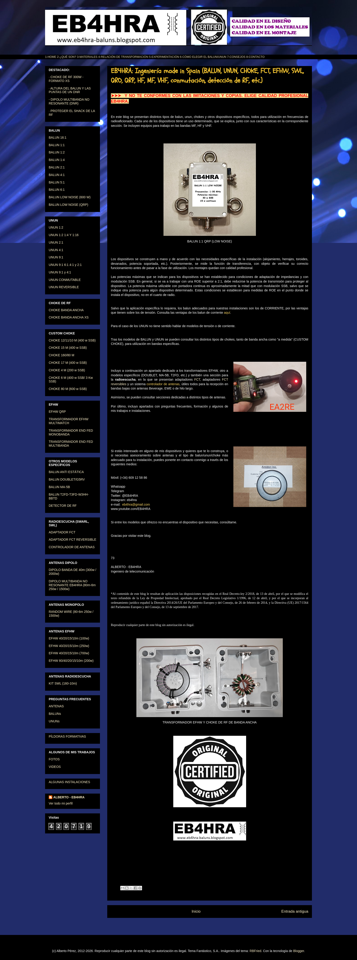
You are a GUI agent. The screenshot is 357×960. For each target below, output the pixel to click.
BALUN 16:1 (57, 137)
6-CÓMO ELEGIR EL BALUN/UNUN (203, 57)
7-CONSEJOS (236, 57)
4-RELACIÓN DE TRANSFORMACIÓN (123, 57)
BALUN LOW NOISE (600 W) (70, 197)
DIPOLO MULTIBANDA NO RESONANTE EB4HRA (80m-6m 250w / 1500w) (72, 585)
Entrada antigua (295, 911)
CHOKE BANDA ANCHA (66, 310)
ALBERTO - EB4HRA (68, 797)
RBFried (255, 951)
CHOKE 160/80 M (61, 355)
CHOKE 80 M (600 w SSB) (68, 389)
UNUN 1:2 (56, 227)
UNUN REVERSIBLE (64, 287)
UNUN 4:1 (56, 250)
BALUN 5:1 (57, 182)
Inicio (196, 911)
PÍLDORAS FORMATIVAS (67, 736)
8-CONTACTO (255, 57)
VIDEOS (55, 767)
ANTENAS (56, 706)
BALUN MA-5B (59, 487)
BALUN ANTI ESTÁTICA (66, 472)
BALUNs (55, 714)
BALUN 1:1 (57, 145)
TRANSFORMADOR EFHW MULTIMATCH (68, 421)
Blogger (298, 951)
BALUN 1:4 (57, 160)
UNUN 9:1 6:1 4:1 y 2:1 (65, 265)
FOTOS (54, 759)
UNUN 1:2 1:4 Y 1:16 (64, 235)
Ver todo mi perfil (61, 803)
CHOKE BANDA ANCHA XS (69, 317)
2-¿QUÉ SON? (66, 57)
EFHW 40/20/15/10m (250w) (69, 646)
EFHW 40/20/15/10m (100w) (69, 638)
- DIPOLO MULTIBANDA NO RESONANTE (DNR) (69, 101)
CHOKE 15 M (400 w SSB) (68, 347)
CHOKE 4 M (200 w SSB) (67, 370)
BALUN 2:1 (57, 167)
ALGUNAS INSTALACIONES (69, 782)
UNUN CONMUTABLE (65, 280)
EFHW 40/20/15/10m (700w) (69, 653)
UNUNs (54, 721)
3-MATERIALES (87, 57)
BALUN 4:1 (57, 175)
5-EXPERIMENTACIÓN (164, 57)
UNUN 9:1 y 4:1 (60, 272)
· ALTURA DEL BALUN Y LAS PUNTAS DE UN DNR (70, 90)
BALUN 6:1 (57, 189)
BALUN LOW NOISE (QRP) (68, 204)
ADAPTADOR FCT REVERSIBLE (72, 539)
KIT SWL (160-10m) (63, 683)
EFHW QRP (57, 411)
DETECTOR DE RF (63, 505)
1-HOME (50, 57)
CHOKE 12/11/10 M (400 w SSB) (72, 340)
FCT (197, 379)
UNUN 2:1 (56, 242)
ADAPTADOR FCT (62, 532)
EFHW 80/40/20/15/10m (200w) (71, 660)
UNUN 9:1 (56, 257)
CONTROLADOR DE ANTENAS (71, 547)
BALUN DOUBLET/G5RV (67, 479)
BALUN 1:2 (57, 152)
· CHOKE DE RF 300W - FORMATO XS (66, 79)
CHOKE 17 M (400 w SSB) (68, 362)
